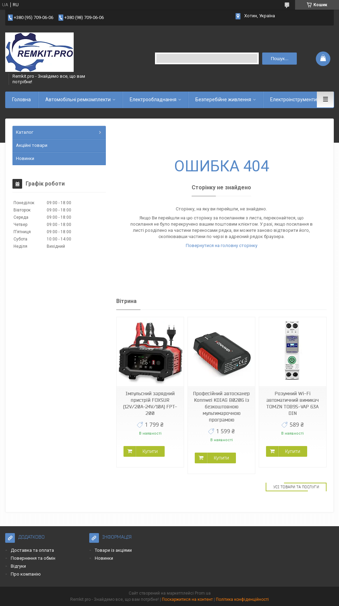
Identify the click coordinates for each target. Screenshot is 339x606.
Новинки (25, 158)
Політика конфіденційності (242, 599)
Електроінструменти (293, 99)
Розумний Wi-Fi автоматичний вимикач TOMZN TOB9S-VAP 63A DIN (292, 403)
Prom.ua (203, 593)
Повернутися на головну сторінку (221, 245)
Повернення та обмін (33, 558)
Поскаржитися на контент (187, 599)
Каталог (24, 132)
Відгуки (18, 566)
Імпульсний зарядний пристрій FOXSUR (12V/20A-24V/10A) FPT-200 (150, 403)
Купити (150, 451)
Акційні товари (31, 145)
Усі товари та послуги (296, 487)
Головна (21, 99)
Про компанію (26, 574)
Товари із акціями (113, 550)
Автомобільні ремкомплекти (78, 99)
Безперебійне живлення (223, 99)
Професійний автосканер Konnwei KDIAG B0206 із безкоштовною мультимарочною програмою (221, 407)
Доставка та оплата (32, 550)
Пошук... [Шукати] (279, 58)
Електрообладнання (153, 99)
